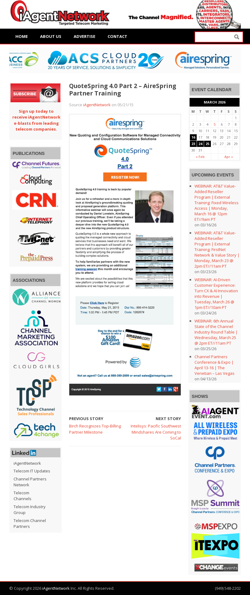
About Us (50, 36)
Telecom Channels (22, 496)
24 (200, 143)
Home (21, 36)
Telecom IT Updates (32, 471)
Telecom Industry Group (30, 510)
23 (193, 143)
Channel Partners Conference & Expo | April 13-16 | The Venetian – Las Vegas (215, 365)
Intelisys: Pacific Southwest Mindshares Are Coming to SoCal (156, 432)
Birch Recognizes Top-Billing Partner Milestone (95, 429)
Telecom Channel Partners (30, 523)
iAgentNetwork (97, 104)
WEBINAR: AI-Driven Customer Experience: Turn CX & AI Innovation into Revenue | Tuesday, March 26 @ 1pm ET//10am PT (216, 293)
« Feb (200, 156)
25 (207, 143)
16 (193, 137)
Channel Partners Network (30, 482)
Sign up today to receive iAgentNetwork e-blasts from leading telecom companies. (36, 120)
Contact (117, 36)
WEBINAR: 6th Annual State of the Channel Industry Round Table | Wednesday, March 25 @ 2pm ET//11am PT (216, 332)
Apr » (228, 156)
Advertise (84, 36)
